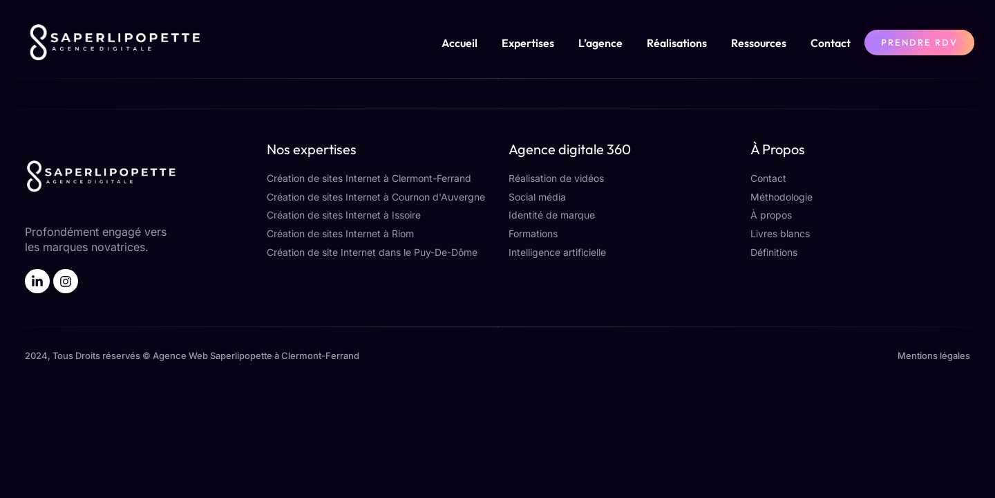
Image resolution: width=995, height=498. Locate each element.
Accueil (459, 43)
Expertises (528, 43)
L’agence (600, 43)
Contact (831, 43)
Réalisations (677, 43)
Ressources (758, 43)
